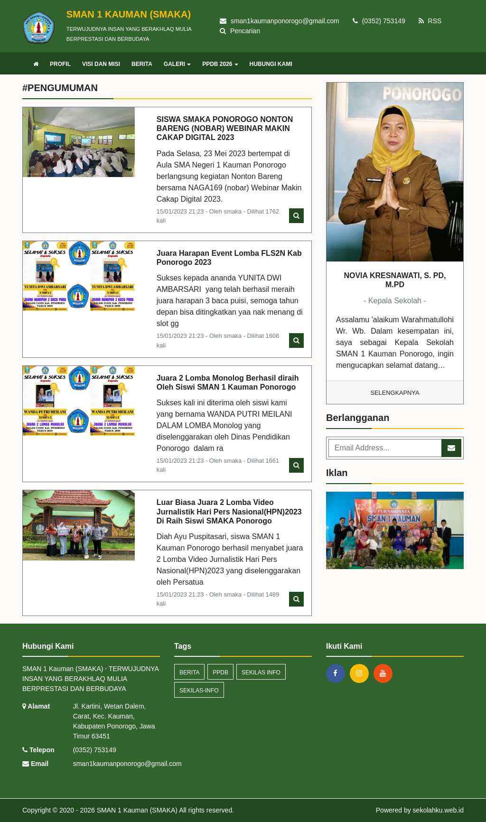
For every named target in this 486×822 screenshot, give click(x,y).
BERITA (141, 64)
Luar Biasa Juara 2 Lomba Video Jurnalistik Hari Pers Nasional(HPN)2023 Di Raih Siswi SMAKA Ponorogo (229, 511)
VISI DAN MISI (101, 64)
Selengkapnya (395, 392)
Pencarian (240, 31)
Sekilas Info (261, 672)
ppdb (220, 672)
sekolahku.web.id (438, 810)
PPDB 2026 (220, 64)
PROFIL (60, 64)
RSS (430, 21)
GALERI (177, 64)
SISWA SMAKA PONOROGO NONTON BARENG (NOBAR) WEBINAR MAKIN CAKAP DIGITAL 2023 (225, 128)
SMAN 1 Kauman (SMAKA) (136, 810)
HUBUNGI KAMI (271, 64)
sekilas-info (199, 690)
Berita (189, 672)
